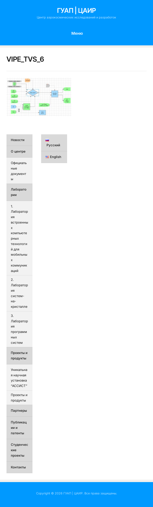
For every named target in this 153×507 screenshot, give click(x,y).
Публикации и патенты (19, 427)
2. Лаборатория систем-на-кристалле (19, 293)
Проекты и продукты (19, 355)
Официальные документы (19, 171)
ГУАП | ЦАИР (76, 10)
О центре (18, 151)
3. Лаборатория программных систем (19, 329)
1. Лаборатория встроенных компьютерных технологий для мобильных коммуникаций (19, 238)
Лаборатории (18, 192)
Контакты (18, 467)
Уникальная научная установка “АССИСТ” (19, 378)
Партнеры (19, 410)
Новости (17, 140)
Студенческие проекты (19, 450)
